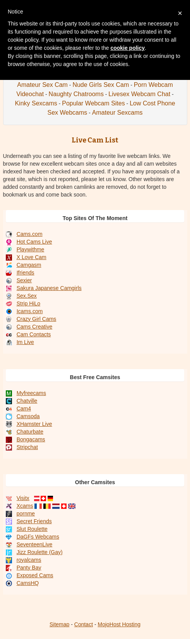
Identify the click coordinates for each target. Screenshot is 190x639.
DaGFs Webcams (38, 537)
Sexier (24, 280)
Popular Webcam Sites (93, 103)
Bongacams (31, 439)
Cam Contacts (34, 334)
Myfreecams (31, 393)
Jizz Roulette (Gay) (40, 552)
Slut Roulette (32, 529)
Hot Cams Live (34, 242)
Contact (83, 624)
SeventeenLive (35, 544)
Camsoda (28, 416)
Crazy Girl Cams (36, 319)
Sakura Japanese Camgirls (49, 288)
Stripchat (27, 447)
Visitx (23, 498)
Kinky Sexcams (36, 103)
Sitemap (59, 624)
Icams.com (30, 311)
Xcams (25, 506)
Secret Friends (34, 521)
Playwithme (31, 249)
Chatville (27, 401)
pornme (26, 513)
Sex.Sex (27, 296)
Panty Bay (29, 567)
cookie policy (127, 48)
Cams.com (30, 234)
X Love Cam (31, 257)
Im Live (25, 342)
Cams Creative (35, 327)
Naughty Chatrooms (76, 94)
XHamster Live (34, 424)
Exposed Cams (35, 575)
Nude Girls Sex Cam (100, 84)
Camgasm (29, 265)
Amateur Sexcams (117, 112)
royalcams (29, 560)
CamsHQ (28, 583)
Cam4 (24, 408)
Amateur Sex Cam (42, 84)
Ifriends (25, 272)
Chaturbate (30, 432)
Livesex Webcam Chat (139, 94)
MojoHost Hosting (119, 624)
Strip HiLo (28, 303)
